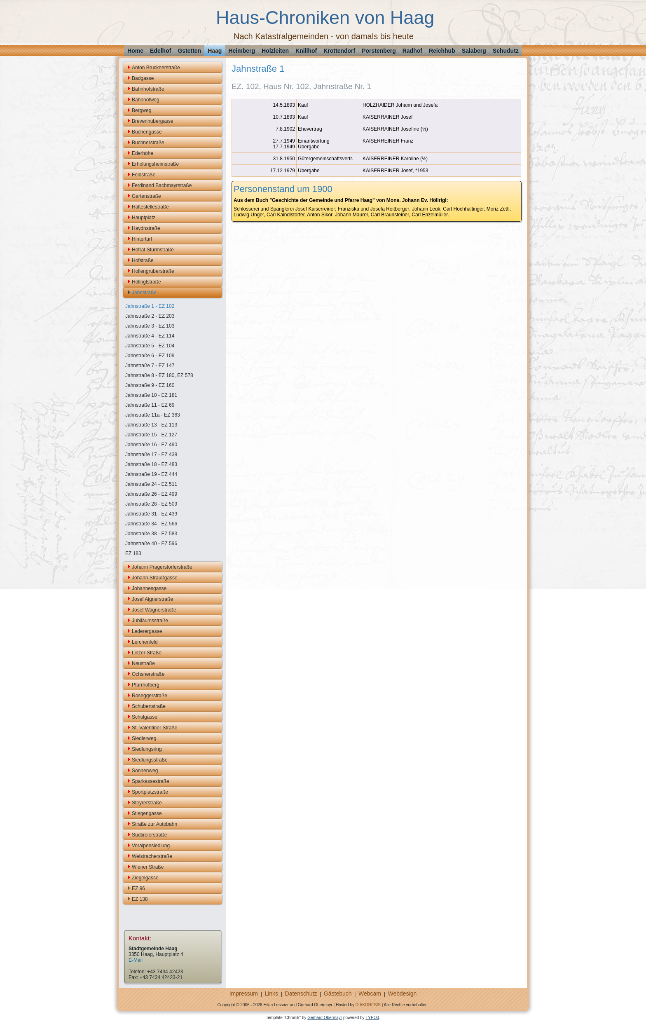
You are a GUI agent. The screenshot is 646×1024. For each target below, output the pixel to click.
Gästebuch (338, 993)
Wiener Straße (148, 867)
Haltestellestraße (150, 207)
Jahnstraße (144, 292)
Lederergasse (147, 631)
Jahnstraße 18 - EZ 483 (151, 464)
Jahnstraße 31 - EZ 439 (151, 514)
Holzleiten (275, 50)
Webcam (369, 993)
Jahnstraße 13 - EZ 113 (151, 425)
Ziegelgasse (145, 878)
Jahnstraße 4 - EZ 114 (149, 336)
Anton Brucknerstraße (156, 67)
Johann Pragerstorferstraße (162, 567)
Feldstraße (143, 175)
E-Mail (136, 960)
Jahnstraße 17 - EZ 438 (151, 454)
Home (135, 50)
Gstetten (189, 50)
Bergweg (141, 110)
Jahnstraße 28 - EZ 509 (151, 504)
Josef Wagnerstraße (154, 610)
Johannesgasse (149, 588)
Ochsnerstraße (148, 674)
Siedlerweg (144, 738)
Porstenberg (379, 50)
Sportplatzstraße (150, 792)
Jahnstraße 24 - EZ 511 (151, 484)
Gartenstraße (146, 196)
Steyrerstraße (147, 803)
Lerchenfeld (145, 642)
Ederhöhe (142, 153)
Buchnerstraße (148, 142)
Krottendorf (339, 50)
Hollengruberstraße (153, 271)
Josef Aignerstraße (152, 599)
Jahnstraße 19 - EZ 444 (151, 474)
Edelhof (160, 50)
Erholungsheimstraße (155, 164)
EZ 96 (138, 888)
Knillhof (306, 50)
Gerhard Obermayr (324, 1017)
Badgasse (143, 78)
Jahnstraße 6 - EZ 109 (149, 356)
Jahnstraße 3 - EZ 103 (149, 326)
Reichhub (442, 50)
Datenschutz (301, 993)
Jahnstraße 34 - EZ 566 (151, 524)
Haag (215, 50)
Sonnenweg (145, 770)
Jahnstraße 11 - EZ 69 (149, 405)
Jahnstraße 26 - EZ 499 (151, 494)
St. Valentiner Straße (155, 728)
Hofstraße (143, 260)
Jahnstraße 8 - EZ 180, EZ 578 (159, 375)
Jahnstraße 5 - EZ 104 (149, 346)
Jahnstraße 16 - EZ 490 (151, 445)
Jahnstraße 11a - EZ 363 (152, 415)
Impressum (243, 993)
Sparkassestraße (150, 781)
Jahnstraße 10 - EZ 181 (151, 395)
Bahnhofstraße (148, 89)
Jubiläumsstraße (150, 620)
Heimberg (241, 50)
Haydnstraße (146, 228)
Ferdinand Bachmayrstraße (162, 185)
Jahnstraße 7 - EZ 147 (149, 365)
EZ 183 (133, 553)
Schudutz (506, 50)
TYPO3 (372, 1017)
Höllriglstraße (146, 282)
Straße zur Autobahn (154, 824)
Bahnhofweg (145, 100)
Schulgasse (144, 717)
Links (271, 993)
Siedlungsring (147, 749)
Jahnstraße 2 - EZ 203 (149, 316)
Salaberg (474, 50)
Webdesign (402, 993)
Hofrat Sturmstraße (153, 250)
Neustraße (143, 663)
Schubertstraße (149, 706)
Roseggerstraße (149, 695)
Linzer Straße (147, 653)
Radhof (412, 50)
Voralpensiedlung (151, 845)
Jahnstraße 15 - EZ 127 (151, 435)
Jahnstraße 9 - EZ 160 (149, 385)
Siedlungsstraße (150, 760)
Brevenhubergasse (152, 121)
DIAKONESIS (368, 1005)
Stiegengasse (147, 813)
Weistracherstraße (152, 856)
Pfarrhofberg (145, 685)
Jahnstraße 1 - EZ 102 (149, 306)
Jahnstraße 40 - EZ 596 (151, 543)
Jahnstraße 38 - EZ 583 (151, 534)
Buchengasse (147, 132)
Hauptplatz (143, 217)
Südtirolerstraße (149, 835)
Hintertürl (142, 239)
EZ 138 (140, 899)
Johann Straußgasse (155, 578)
